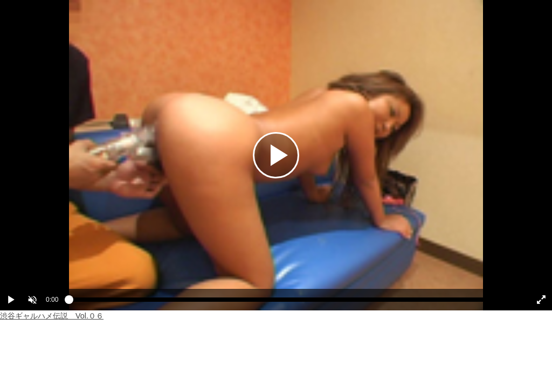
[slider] (293, 302)
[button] (32, 299)
